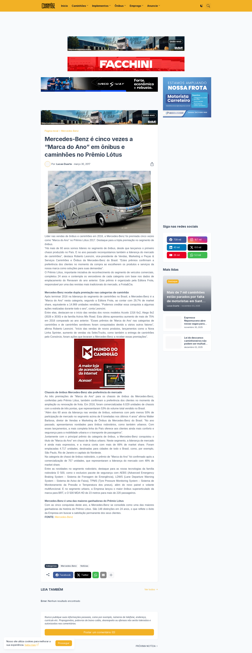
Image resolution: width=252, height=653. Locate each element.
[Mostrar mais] (111, 575)
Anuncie (152, 5)
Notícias (84, 566)
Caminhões (79, 5)
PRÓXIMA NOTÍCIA (146, 646)
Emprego (135, 5)
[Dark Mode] (201, 6)
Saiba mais (30, 645)
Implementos (100, 5)
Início (64, 5)
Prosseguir (63, 643)
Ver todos (149, 589)
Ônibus (119, 5)
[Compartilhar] (151, 164)
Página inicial (51, 130)
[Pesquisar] (208, 6)
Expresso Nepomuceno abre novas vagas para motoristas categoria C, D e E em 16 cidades (195, 320)
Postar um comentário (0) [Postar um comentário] (99, 632)
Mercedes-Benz (70, 130)
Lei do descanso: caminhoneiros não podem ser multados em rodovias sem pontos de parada (196, 340)
